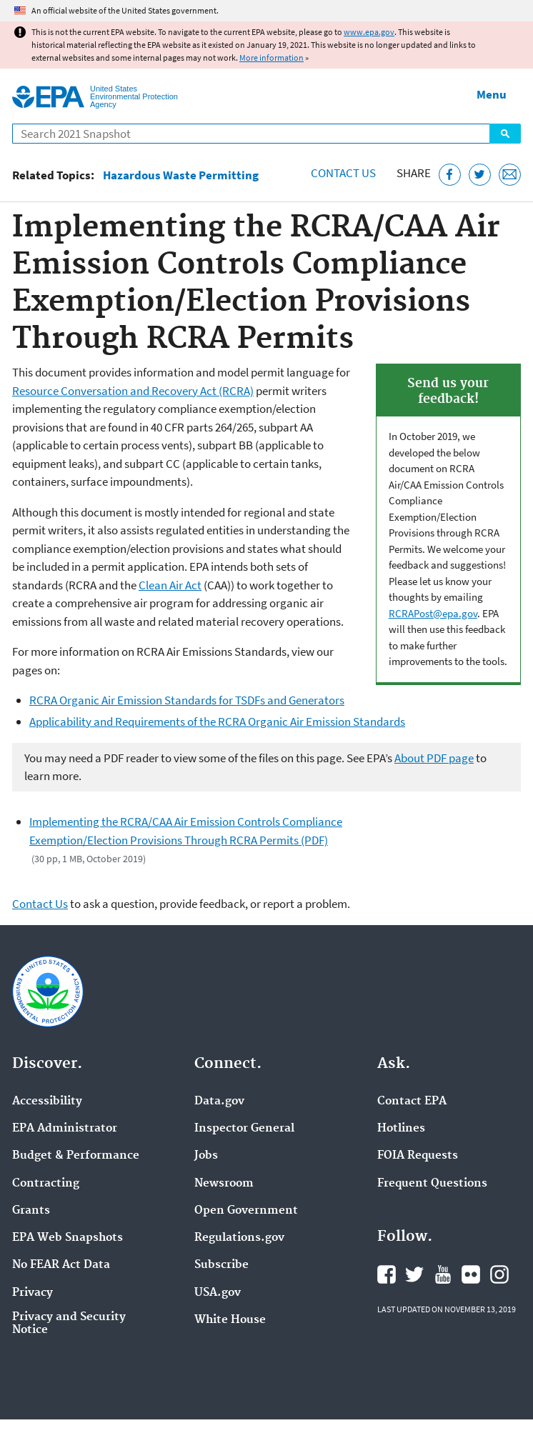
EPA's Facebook (386, 1274)
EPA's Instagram (499, 1274)
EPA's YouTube (443, 1274)
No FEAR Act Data (61, 1265)
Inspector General (244, 1128)
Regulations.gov (239, 1238)
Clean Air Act (170, 585)
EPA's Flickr (471, 1274)
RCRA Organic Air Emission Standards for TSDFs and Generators (186, 700)
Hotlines (401, 1128)
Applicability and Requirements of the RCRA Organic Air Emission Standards (217, 721)
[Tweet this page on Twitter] (480, 175)
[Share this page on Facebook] (450, 175)
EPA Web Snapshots (67, 1238)
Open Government (246, 1210)
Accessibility (47, 1101)
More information (271, 57)
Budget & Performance (75, 1155)
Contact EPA (412, 1101)
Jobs (206, 1155)
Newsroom (224, 1183)
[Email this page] (510, 175)
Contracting (45, 1183)
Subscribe (221, 1265)
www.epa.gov (369, 31)
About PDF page (434, 758)
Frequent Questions (432, 1183)
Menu (492, 94)
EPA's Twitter (414, 1274)
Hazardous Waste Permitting (181, 175)
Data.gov (219, 1101)
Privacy (32, 1293)
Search (505, 134)
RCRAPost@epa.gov (433, 613)
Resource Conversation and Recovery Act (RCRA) (133, 391)
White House (230, 1320)
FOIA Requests (417, 1155)
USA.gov (217, 1293)
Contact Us (343, 173)
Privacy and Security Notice (69, 1324)
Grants (31, 1210)
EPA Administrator (64, 1128)
